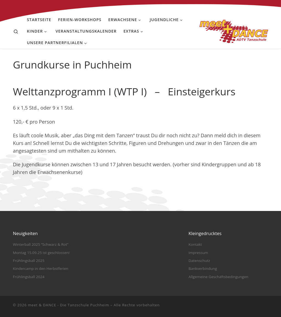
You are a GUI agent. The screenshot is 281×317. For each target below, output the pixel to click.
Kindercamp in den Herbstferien (40, 268)
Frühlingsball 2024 (28, 276)
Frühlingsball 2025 (28, 260)
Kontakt (195, 244)
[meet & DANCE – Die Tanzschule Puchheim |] (233, 30)
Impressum (198, 252)
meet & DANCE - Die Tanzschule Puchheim (68, 304)
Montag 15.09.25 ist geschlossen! (41, 252)
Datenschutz (199, 260)
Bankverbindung (203, 268)
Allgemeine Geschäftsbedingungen (218, 276)
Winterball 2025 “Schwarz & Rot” (40, 244)
